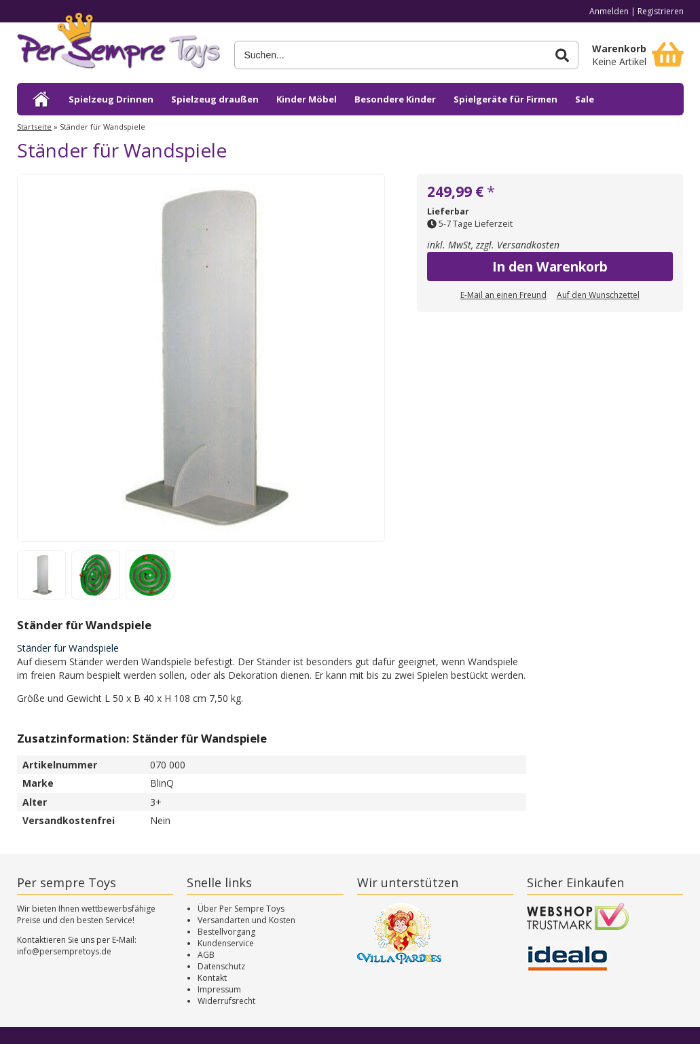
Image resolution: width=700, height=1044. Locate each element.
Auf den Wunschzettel (598, 295)
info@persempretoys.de (64, 951)
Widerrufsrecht (226, 1001)
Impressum (219, 989)
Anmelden (609, 11)
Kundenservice (226, 943)
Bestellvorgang (226, 931)
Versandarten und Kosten (246, 920)
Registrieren (661, 11)
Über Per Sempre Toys (241, 908)
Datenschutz (221, 966)
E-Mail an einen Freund (503, 295)
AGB (206, 955)
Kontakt (212, 978)
